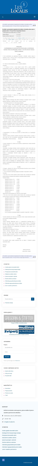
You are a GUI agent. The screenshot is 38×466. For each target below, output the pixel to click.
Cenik (6, 395)
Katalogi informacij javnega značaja (12, 269)
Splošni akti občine (9, 371)
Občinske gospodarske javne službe (13, 281)
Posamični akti (8, 375)
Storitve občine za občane (10, 278)
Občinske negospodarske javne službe (13, 283)
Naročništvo (7, 388)
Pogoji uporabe (8, 390)
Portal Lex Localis (9, 393)
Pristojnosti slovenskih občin (11, 271)
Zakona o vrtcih (21, 38)
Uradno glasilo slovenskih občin (12, 267)
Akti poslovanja (8, 373)
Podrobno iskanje (9, 302)
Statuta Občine (11, 39)
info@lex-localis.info (9, 422)
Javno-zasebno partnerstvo (11, 285)
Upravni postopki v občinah (11, 276)
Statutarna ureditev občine (10, 274)
